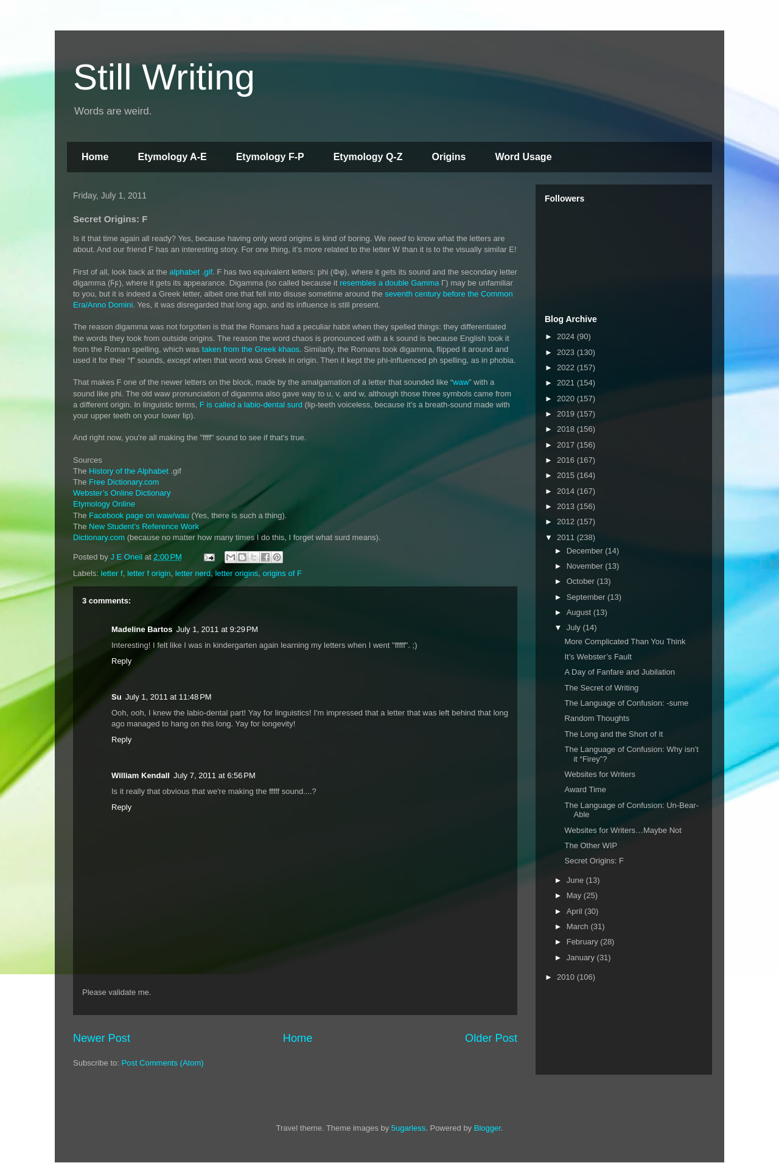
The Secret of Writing (601, 687)
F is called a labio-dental (242, 404)
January (582, 957)
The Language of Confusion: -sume (626, 703)
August (580, 612)
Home (95, 157)
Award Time (585, 789)
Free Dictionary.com (124, 482)
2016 (567, 460)
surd (294, 404)
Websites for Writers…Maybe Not (622, 830)
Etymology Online (104, 503)
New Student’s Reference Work (144, 526)
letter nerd (193, 573)
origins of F (282, 573)
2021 (567, 382)
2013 (567, 506)
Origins (448, 157)
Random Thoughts (596, 718)
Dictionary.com (99, 537)
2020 (567, 398)
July (575, 627)
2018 (567, 429)
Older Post (491, 1038)
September (587, 597)
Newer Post (101, 1038)
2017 (567, 444)
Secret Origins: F (594, 860)
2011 (567, 537)
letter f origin (149, 573)
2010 (567, 977)
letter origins (236, 573)
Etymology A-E (172, 157)
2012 (567, 521)
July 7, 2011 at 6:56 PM (214, 775)
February (584, 941)
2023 (567, 352)
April (576, 911)
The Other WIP (590, 845)
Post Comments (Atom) (163, 1062)
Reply (121, 661)
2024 (567, 336)
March (579, 926)
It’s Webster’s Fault (597, 656)
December (586, 550)
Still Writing (164, 77)
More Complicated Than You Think (624, 641)
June (576, 880)
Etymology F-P (270, 157)
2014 (567, 491)
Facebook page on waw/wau (139, 515)
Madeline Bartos (141, 629)
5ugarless (408, 1128)
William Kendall (140, 775)
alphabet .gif (190, 271)
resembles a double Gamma (389, 282)
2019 (567, 413)
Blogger (487, 1128)
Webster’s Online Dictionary (121, 492)
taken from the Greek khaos (250, 349)
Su (116, 696)
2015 (567, 475)
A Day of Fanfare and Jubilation (619, 671)
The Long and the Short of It (613, 734)
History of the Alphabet (129, 471)
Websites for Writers (599, 774)
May (575, 895)
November (586, 566)
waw (461, 382)
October (582, 581)
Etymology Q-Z (368, 157)
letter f (112, 573)
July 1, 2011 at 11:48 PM (168, 696)
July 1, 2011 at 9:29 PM (217, 629)
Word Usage (523, 157)
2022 (567, 367)
